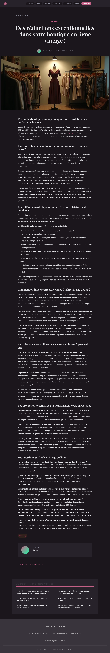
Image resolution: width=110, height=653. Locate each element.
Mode (77, 3)
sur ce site (70, 133)
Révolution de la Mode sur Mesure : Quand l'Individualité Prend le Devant (74, 592)
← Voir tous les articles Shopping (31, 564)
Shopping (86, 3)
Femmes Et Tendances (55, 626)
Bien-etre (57, 3)
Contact (62, 641)
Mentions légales (51, 641)
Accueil (30, 3)
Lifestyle (68, 3)
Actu (38, 3)
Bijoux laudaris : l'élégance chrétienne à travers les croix (32, 606)
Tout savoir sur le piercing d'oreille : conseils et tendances (75, 599)
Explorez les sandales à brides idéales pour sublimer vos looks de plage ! (74, 606)
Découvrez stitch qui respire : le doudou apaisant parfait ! (32, 599)
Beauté (47, 3)
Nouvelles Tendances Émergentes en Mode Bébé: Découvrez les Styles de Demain (33, 592)
